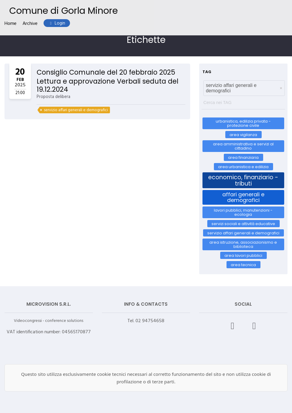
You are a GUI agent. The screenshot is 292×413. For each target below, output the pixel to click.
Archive (30, 24)
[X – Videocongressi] (254, 326)
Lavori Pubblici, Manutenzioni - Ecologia (243, 212)
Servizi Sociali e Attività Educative (243, 223)
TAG (206, 72)
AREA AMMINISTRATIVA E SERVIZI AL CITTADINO (243, 146)
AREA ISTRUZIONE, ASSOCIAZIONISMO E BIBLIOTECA (243, 244)
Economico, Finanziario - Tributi (243, 180)
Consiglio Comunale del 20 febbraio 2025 (106, 72)
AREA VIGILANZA (243, 134)
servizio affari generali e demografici (76, 110)
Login (56, 23)
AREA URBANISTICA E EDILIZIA (243, 166)
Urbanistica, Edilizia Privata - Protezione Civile (243, 123)
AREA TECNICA (243, 264)
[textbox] (243, 101)
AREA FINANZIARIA (243, 157)
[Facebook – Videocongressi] (232, 326)
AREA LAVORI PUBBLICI (243, 255)
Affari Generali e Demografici (243, 197)
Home (11, 24)
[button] (281, 88)
